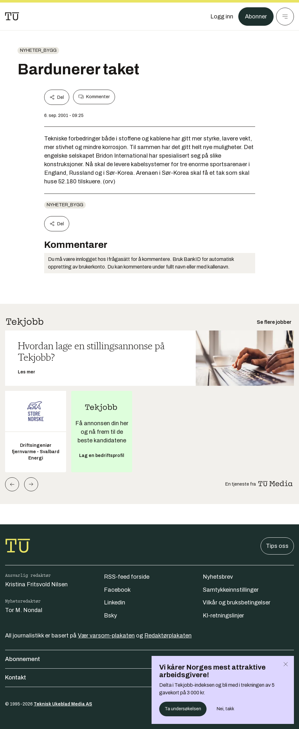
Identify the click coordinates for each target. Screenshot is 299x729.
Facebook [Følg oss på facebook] (117, 590)
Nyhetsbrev (218, 577)
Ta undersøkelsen (183, 708)
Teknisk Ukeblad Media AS (63, 704)
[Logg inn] (221, 16)
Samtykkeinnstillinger (231, 590)
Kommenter (94, 96)
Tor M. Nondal (23, 610)
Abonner (256, 16)
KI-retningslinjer (223, 615)
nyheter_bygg (38, 50)
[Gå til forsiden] (12, 16)
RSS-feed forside (126, 577)
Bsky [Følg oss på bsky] (110, 615)
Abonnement (149, 659)
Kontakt (149, 677)
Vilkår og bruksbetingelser (236, 602)
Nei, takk (225, 708)
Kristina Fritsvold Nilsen (36, 584)
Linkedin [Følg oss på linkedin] (114, 602)
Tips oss (277, 546)
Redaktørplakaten (168, 635)
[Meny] (285, 16)
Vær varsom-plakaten (106, 635)
